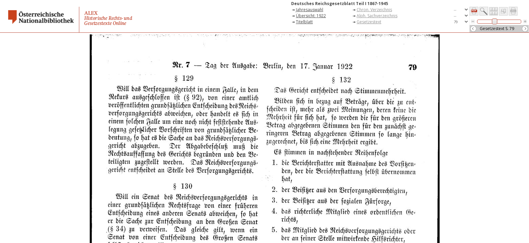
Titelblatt (304, 22)
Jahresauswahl (309, 9)
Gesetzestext (369, 22)
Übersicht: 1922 (311, 16)
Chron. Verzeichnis (374, 9)
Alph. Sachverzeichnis (377, 16)
